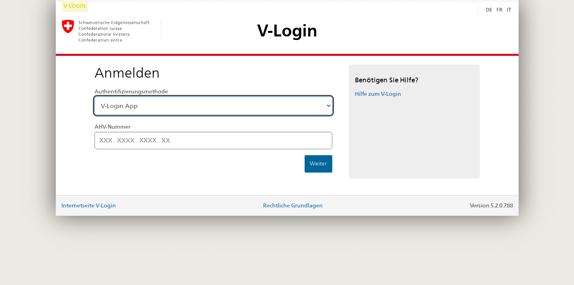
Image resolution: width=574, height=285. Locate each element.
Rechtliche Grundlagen (293, 205)
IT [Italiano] (509, 9)
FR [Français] (499, 9)
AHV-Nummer (113, 127)
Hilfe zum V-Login (378, 94)
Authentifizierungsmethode (131, 91)
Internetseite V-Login (88, 205)
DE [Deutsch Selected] (489, 9)
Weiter (318, 163)
